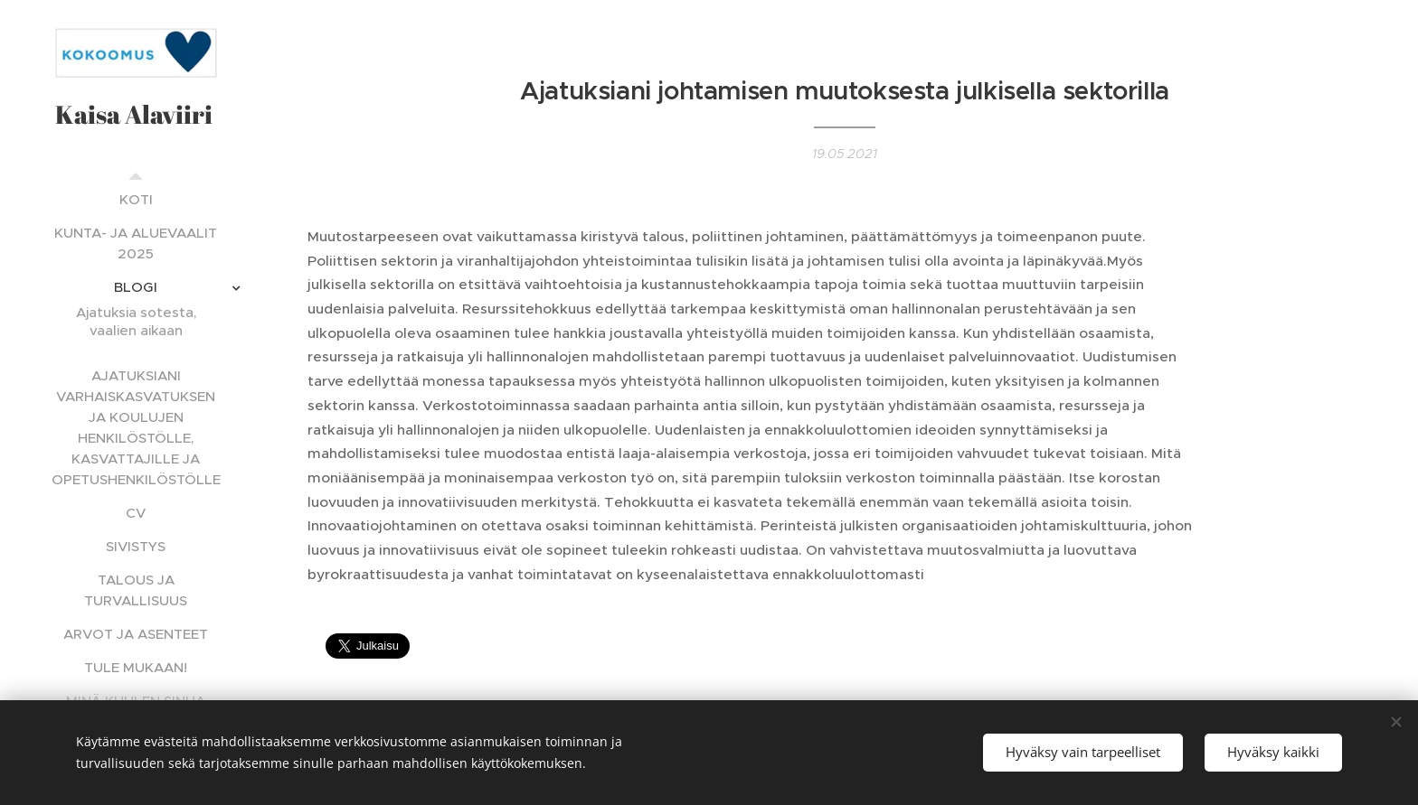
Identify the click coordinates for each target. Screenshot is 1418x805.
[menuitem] (135, 199)
